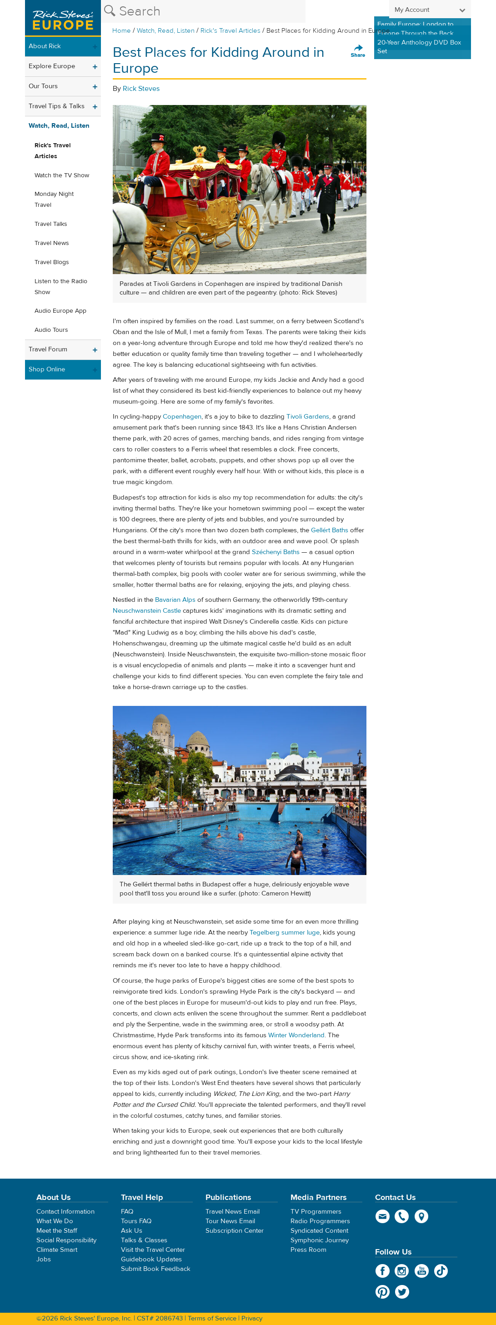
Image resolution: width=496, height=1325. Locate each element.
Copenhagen (182, 416)
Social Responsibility (66, 1240)
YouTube (421, 1271)
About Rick (45, 46)
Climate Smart (56, 1249)
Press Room (308, 1249)
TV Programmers (316, 1211)
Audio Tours (51, 330)
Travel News (52, 243)
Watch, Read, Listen (166, 30)
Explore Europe (52, 66)
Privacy (251, 1318)
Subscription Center (234, 1230)
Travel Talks (51, 224)
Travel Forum (48, 349)
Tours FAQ (136, 1221)
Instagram (402, 1271)
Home (121, 30)
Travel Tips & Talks (57, 106)
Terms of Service (212, 1318)
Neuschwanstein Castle (147, 610)
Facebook (382, 1271)
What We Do (54, 1221)
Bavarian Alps (175, 599)
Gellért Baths (329, 530)
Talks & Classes (144, 1240)
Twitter (402, 1292)
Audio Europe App (60, 311)
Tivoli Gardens (307, 416)
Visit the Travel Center (153, 1249)
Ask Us (131, 1230)
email (382, 1216)
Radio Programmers (320, 1221)
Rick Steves (141, 88)
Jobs (43, 1259)
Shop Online (47, 369)
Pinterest (382, 1292)
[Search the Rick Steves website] (203, 11)
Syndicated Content (319, 1230)
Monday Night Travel (54, 199)
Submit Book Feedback (155, 1269)
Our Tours (43, 86)
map (421, 1216)
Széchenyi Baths (276, 552)
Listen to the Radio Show (61, 286)
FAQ (127, 1211)
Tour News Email (230, 1221)
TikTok (441, 1271)
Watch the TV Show (62, 175)
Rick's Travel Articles (230, 30)
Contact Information (65, 1211)
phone (402, 1216)
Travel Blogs (52, 262)
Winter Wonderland (296, 1035)
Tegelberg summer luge (285, 932)
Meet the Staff (56, 1230)
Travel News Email (232, 1211)
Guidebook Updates (151, 1259)
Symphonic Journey (320, 1240)
